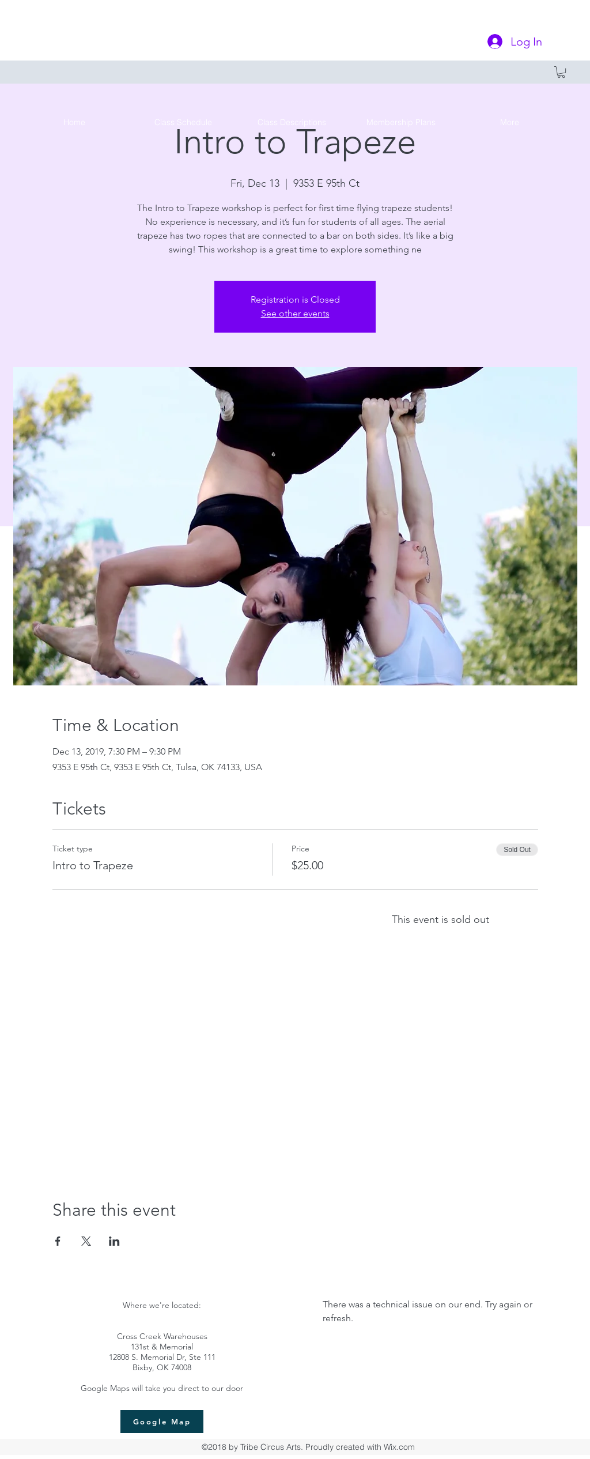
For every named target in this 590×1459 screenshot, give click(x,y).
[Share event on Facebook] (57, 1241)
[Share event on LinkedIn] (114, 1241)
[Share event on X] (86, 1241)
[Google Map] (161, 1421)
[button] (561, 72)
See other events (295, 313)
